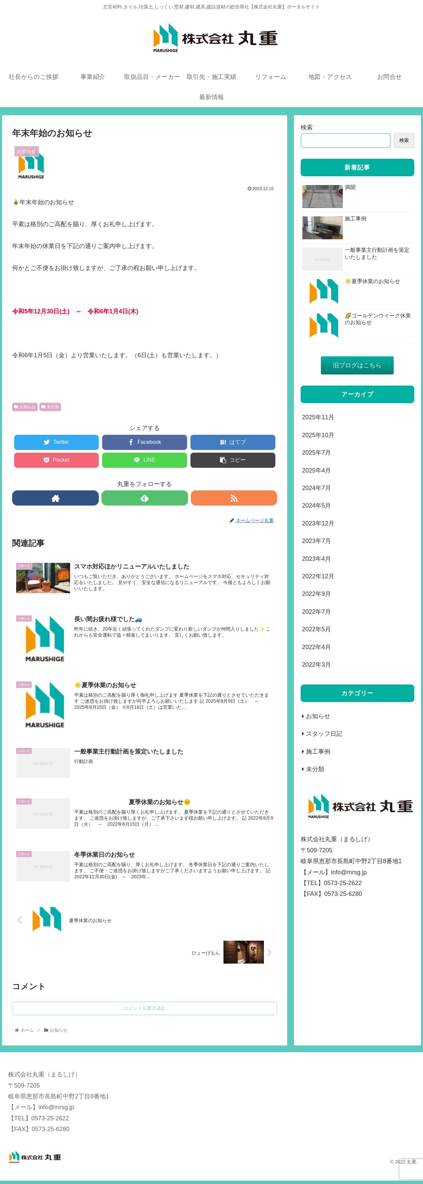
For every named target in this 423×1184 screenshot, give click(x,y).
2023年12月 (318, 523)
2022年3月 (316, 664)
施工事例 (318, 751)
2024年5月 (316, 505)
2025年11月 (318, 417)
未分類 (50, 406)
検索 (307, 127)
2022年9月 (316, 593)
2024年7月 (316, 488)
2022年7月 (316, 611)
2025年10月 (318, 435)
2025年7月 (316, 452)
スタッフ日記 (324, 733)
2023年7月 (316, 541)
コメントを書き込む (144, 1011)
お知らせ (25, 406)
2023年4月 (316, 558)
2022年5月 (316, 629)
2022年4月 (316, 647)
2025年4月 (316, 470)
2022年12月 (318, 576)
